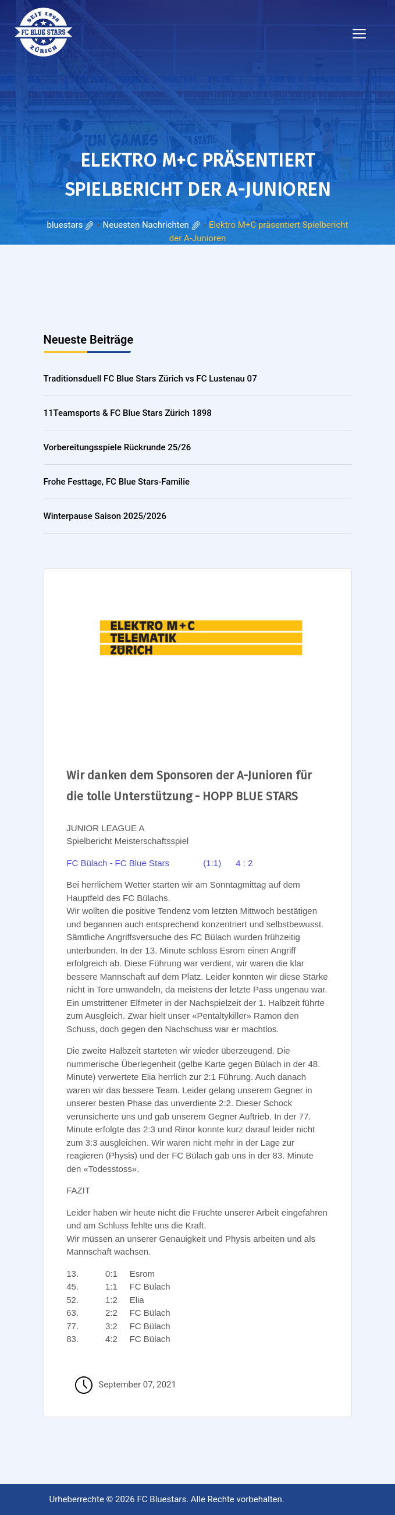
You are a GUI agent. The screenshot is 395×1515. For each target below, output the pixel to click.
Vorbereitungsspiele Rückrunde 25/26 (117, 447)
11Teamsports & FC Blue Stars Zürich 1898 (128, 413)
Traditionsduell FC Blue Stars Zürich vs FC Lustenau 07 (150, 378)
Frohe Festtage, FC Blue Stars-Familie (117, 481)
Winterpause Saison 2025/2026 (105, 516)
